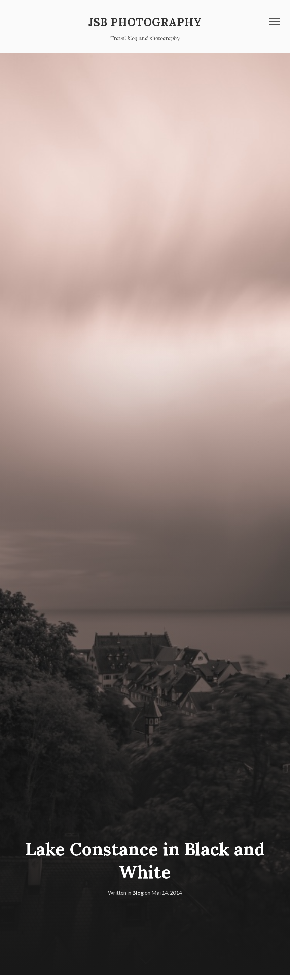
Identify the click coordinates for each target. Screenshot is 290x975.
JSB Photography (145, 22)
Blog (138, 892)
